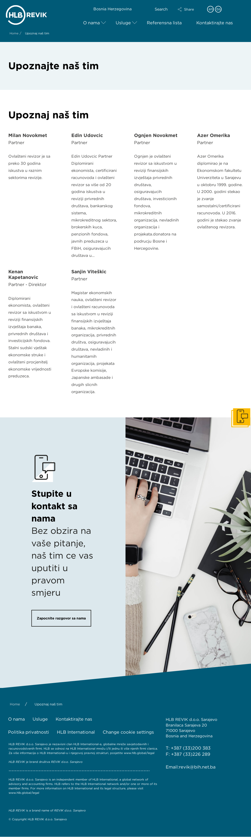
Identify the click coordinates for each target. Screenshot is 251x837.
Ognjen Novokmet (155, 135)
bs (218, 9)
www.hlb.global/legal (139, 753)
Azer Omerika (213, 135)
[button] (190, 9)
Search (161, 9)
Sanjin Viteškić (88, 271)
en (211, 9)
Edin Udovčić (87, 135)
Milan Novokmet (27, 135)
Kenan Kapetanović (23, 274)
